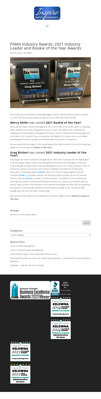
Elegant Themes (44, 395)
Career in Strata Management (22, 246)
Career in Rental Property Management (27, 250)
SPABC (22, 175)
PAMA (41, 172)
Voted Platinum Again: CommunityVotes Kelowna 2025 (33, 254)
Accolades (28, 53)
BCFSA (29, 178)
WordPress (70, 395)
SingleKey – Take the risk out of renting (27, 265)
